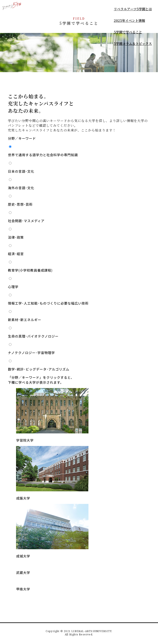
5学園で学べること (128, 32)
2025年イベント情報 (129, 20)
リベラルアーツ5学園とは (133, 9)
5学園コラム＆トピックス (133, 43)
